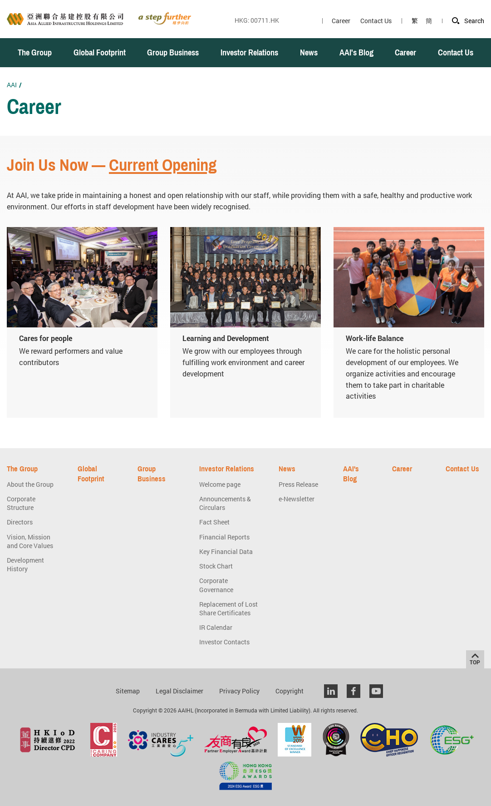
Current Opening (162, 165)
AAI (12, 84)
